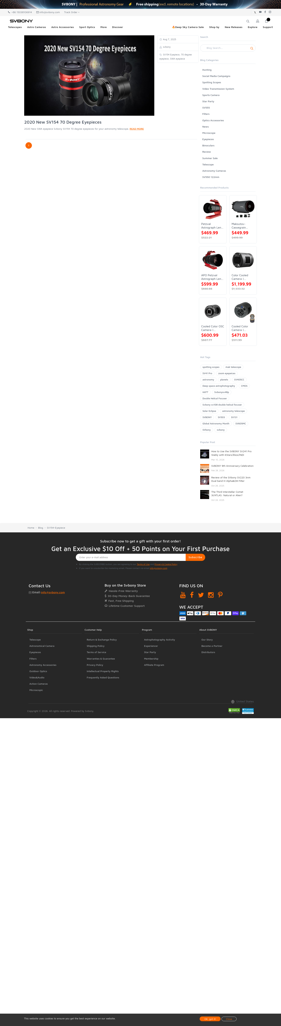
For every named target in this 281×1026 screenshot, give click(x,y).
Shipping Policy (95, 645)
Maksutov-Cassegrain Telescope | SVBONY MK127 (242, 225)
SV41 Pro (207, 373)
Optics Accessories (213, 120)
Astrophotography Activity (159, 639)
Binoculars (208, 145)
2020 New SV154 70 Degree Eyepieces (62, 121)
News (205, 126)
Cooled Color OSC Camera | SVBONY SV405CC (212, 328)
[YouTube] (183, 595)
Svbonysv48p (221, 392)
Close (229, 1018)
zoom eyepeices (226, 373)
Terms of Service (96, 652)
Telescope (208, 164)
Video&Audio (36, 677)
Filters (205, 113)
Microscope (208, 132)
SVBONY (207, 417)
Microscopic (36, 689)
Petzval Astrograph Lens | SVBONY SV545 (212, 225)
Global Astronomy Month (216, 423)
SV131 (234, 417)
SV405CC (239, 379)
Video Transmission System (218, 88)
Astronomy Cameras (214, 170)
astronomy (208, 379)
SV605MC (240, 423)
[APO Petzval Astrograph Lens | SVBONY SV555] (212, 260)
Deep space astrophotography (219, 385)
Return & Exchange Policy (102, 639)
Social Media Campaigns (216, 75)
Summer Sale (210, 158)
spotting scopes (211, 367)
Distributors (208, 652)
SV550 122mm (210, 176)
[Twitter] (201, 595)
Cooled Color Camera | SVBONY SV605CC (240, 328)
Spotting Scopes (211, 82)
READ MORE (137, 128)
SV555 (206, 107)
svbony (221, 429)
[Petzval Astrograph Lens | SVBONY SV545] (212, 208)
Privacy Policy (95, 664)
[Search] (228, 48)
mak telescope (233, 367)
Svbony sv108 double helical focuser (222, 404)
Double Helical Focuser (215, 398)
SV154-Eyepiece (56, 527)
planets (224, 379)
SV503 (221, 417)
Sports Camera (211, 95)
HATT (205, 392)
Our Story (207, 639)
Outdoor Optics (38, 671)
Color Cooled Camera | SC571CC (240, 277)
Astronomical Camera (41, 645)
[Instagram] (211, 595)
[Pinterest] (220, 595)
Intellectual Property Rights (103, 671)
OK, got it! (210, 1018)
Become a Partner (211, 645)
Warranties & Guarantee (101, 658)
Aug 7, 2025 (169, 39)
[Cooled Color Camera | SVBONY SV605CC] (243, 311)
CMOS (244, 385)
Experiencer (151, 645)
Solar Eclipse (209, 411)
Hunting (206, 69)
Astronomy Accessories (42, 664)
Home (31, 527)
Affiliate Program (154, 664)
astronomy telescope (233, 411)
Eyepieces (208, 139)
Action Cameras (38, 683)
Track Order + (72, 12)
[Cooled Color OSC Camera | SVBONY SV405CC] (212, 311)
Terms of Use (143, 564)
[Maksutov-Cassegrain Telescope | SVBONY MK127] (243, 208)
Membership (151, 658)
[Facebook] (192, 595)
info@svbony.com (48, 12)
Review (206, 151)
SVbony (207, 429)
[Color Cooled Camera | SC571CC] (243, 260)
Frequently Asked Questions (103, 677)
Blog (40, 527)
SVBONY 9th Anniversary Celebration (232, 465)
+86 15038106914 (20, 12)
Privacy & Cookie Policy (165, 564)
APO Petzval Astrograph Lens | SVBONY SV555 (212, 277)
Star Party (208, 101)
